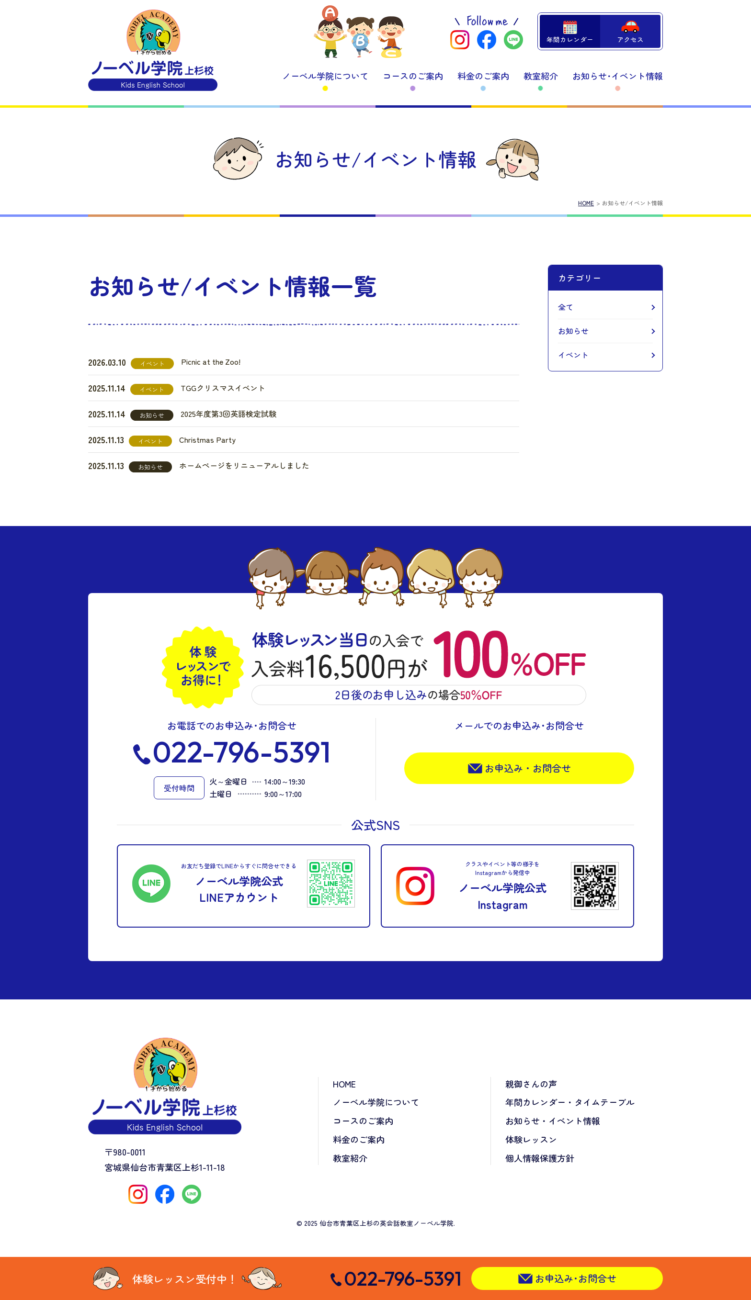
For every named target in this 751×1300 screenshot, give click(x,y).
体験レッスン (531, 1139)
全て (565, 307)
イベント (573, 354)
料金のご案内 (483, 75)
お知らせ (573, 330)
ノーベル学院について (325, 75)
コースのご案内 (413, 75)
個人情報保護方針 (539, 1158)
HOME (586, 203)
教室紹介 (540, 75)
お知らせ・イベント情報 (552, 1120)
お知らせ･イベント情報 (617, 75)
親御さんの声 (531, 1083)
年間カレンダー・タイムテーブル (570, 1102)
